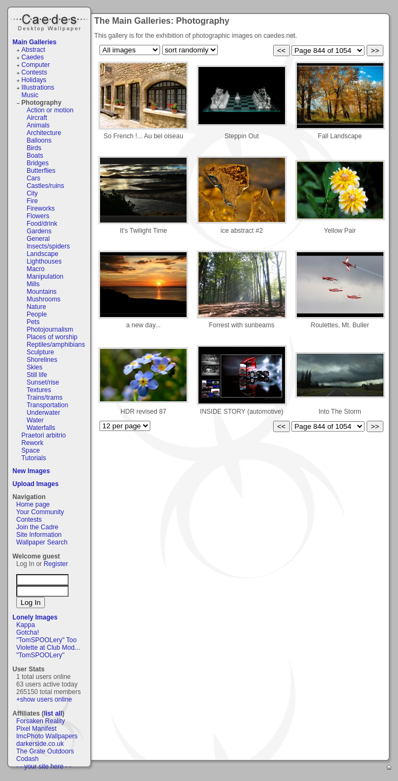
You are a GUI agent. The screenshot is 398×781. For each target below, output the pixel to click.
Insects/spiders (48, 246)
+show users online (44, 699)
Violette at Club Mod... (48, 647)
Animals (38, 125)
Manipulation (44, 276)
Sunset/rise (42, 382)
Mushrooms (43, 299)
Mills (32, 284)
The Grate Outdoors (45, 751)
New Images (31, 471)
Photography (42, 102)
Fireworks (40, 208)
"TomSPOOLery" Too (46, 640)
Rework (33, 443)
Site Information (39, 534)
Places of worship (51, 337)
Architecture (43, 133)
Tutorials (34, 458)
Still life (36, 375)
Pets (32, 322)
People (36, 314)
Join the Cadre (37, 527)
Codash (27, 759)
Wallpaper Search (42, 542)
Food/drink (41, 223)
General (38, 239)
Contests (34, 72)
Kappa (25, 625)
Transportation (47, 405)
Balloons (38, 140)
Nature (36, 307)
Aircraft (36, 118)
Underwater (43, 412)
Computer (36, 65)
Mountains (41, 291)
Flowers (37, 216)
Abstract (33, 49)
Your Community (40, 512)
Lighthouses (44, 261)
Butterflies (40, 170)
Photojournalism (49, 329)
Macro (35, 269)
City (32, 193)
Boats (34, 155)
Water (35, 420)
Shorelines (41, 359)
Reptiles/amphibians (55, 344)
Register (56, 564)
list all (53, 713)
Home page (33, 504)
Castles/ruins (45, 186)
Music (30, 95)
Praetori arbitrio (44, 435)
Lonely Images (34, 617)
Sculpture (40, 352)
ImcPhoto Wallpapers (47, 736)
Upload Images (35, 484)
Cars (33, 178)
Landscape (42, 254)
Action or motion (50, 110)
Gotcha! (27, 632)
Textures (38, 390)
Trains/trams (44, 397)
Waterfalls (40, 428)
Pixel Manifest (36, 728)
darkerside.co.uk (40, 744)
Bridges (37, 163)
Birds (33, 148)
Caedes (50, 21)
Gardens (38, 231)
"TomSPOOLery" (40, 655)
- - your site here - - (43, 766)
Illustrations (38, 87)
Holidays (34, 80)
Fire (32, 201)
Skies (34, 367)
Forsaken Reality (40, 721)
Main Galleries (34, 42)
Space (31, 450)
